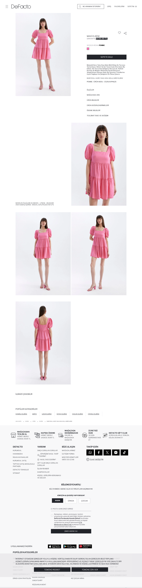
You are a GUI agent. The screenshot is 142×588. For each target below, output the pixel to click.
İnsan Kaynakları (20, 457)
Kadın (57, 501)
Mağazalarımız (68, 451)
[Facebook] (98, 452)
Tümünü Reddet (52, 570)
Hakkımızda (18, 454)
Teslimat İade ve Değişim (97, 116)
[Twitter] (107, 452)
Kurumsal (17, 451)
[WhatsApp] (90, 452)
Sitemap (16, 473)
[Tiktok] (124, 452)
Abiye (34, 414)
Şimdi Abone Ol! (71, 531)
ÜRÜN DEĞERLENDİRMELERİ (98, 105)
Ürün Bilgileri (93, 100)
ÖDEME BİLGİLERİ (93, 110)
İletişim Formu (68, 454)
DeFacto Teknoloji (21, 470)
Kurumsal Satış (19, 461)
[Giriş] (109, 6)
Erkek (71, 501)
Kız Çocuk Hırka (77, 579)
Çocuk (84, 501)
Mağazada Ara (93, 95)
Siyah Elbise (62, 414)
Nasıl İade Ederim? (46, 460)
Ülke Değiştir (96, 459)
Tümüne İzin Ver (90, 570)
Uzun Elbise (47, 414)
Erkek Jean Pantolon (22, 579)
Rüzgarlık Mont (39, 585)
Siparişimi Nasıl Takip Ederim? (47, 455)
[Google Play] (70, 546)
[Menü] (6, 6)
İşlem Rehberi (43, 469)
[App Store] (54, 546)
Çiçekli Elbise (93, 414)
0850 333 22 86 (68, 460)
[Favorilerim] (119, 6)
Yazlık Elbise (77, 414)
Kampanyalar (43, 472)
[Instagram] (116, 452)
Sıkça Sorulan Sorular (47, 451)
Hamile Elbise (21, 414)
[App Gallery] (85, 546)
